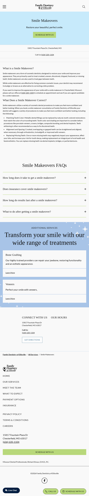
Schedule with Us (44, 35)
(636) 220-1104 (47, 55)
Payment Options (14, 399)
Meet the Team (12, 387)
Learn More (10, 273)
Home (6, 376)
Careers (8, 426)
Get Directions (32, 340)
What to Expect (13, 393)
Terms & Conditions (15, 420)
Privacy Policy (12, 414)
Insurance (9, 405)
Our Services (11, 382)
